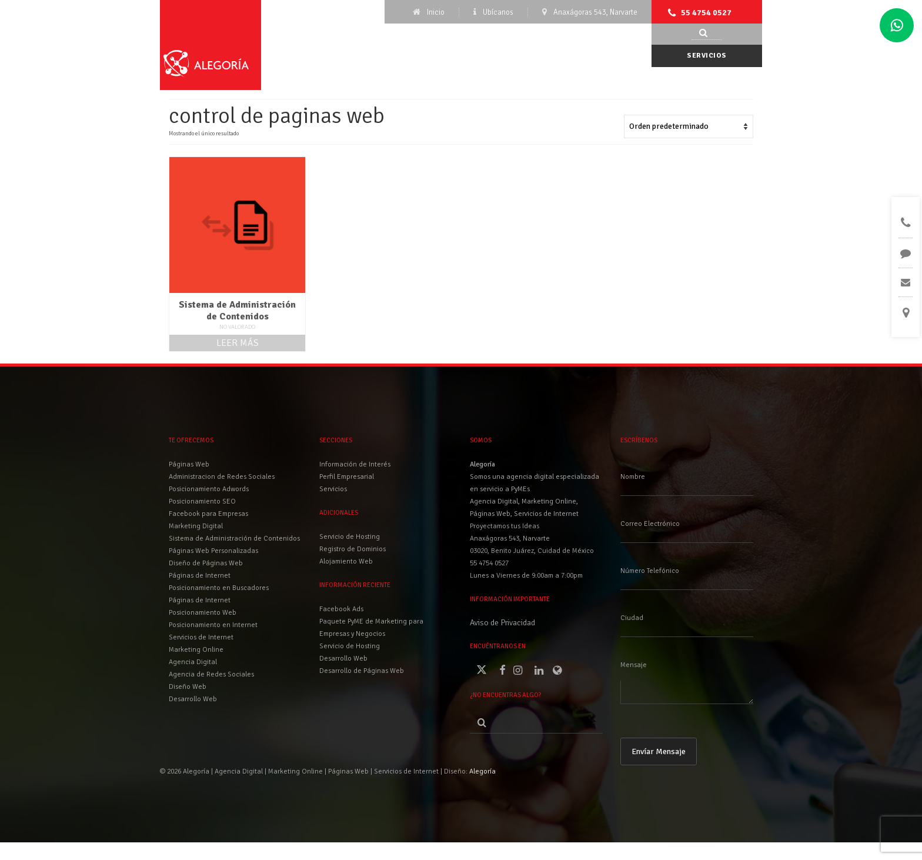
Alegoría (482, 771)
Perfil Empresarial (346, 476)
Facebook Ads (341, 609)
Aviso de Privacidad (502, 623)
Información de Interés (354, 464)
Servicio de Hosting (349, 646)
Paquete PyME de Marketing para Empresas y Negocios (371, 627)
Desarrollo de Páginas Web (361, 670)
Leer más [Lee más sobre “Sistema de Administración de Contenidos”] (237, 343)
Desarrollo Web (343, 658)
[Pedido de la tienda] (688, 126)
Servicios (707, 55)
